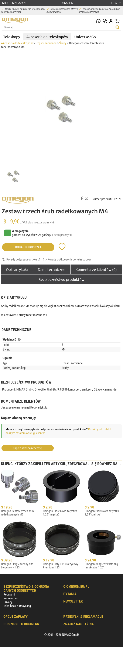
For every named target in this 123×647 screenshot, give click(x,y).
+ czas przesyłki (62, 235)
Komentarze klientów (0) (96, 269)
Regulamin (9, 594)
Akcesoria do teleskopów (47, 36)
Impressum (10, 598)
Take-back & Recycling (17, 606)
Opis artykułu (17, 269)
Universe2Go (85, 36)
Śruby (62, 43)
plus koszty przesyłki (41, 222)
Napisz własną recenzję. (28, 448)
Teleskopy (11, 36)
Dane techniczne (51, 269)
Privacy (7, 602)
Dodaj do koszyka (28, 247)
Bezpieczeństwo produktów (61, 279)
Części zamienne (46, 43)
